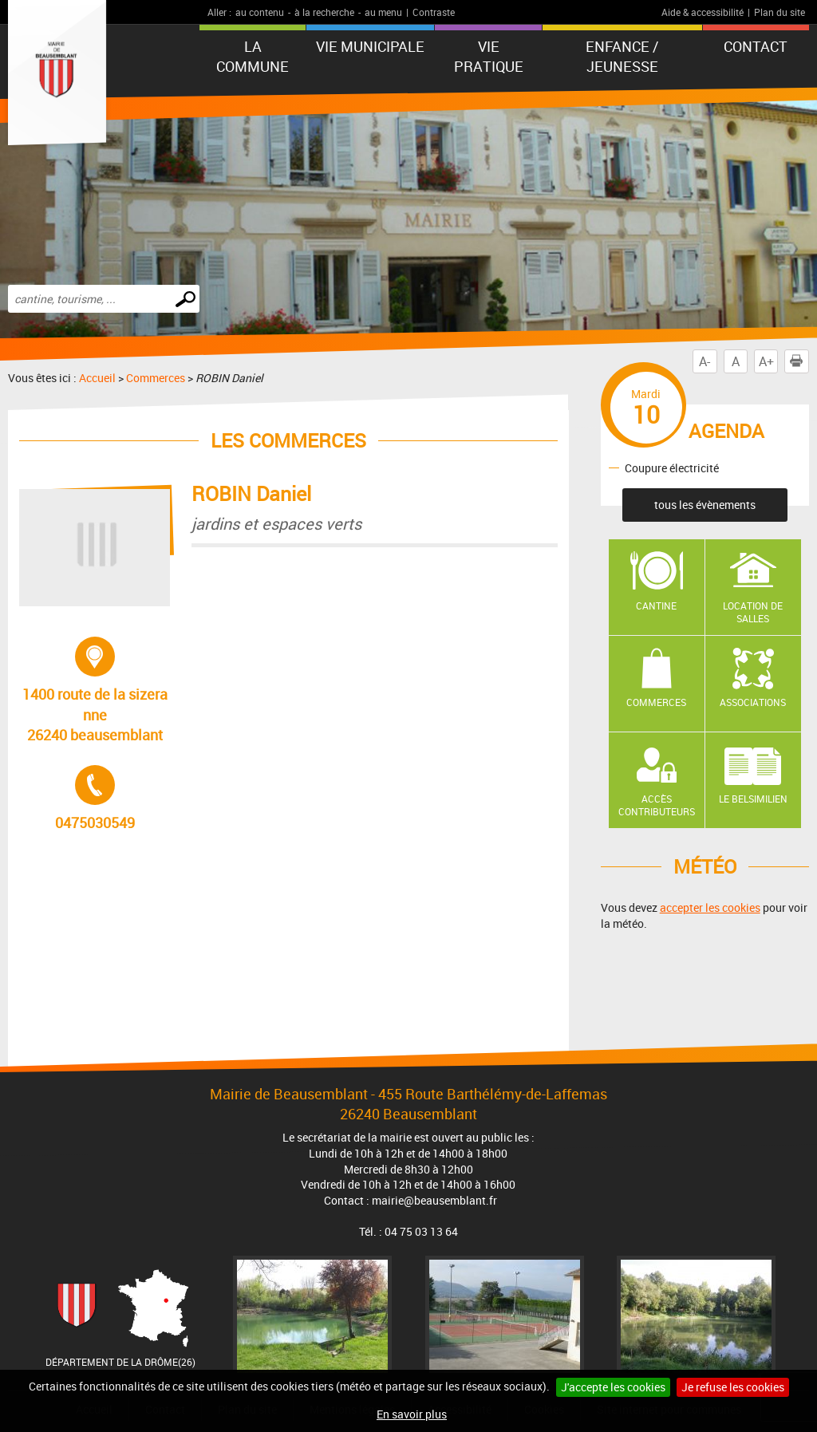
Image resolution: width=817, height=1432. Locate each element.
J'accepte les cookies (613, 1387)
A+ (766, 361)
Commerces (155, 377)
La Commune (252, 56)
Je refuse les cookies (732, 1387)
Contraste (433, 12)
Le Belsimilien (753, 798)
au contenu (259, 12)
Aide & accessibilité (702, 12)
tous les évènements (705, 504)
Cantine (656, 605)
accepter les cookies (710, 907)
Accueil (97, 377)
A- (704, 361)
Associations (753, 702)
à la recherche (324, 12)
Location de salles (753, 612)
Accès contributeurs (656, 805)
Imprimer (799, 361)
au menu (383, 12)
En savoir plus (412, 1414)
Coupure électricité (672, 467)
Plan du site (779, 12)
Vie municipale (370, 46)
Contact (755, 46)
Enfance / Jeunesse (622, 56)
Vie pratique (488, 56)
